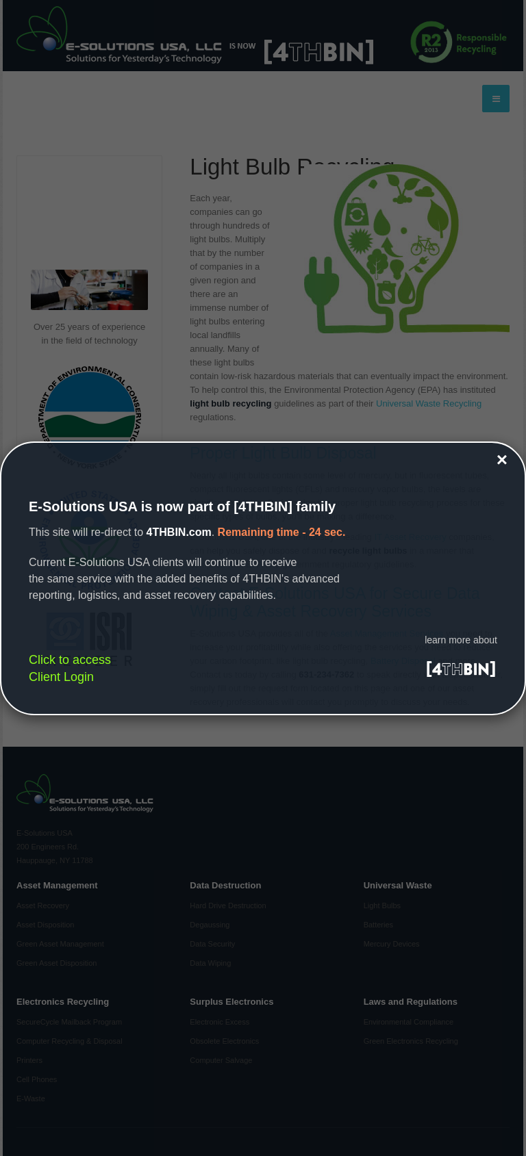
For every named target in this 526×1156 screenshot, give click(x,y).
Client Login (61, 677)
